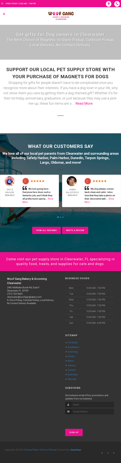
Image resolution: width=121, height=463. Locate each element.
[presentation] (82, 420)
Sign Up (74, 432)
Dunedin (77, 158)
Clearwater (74, 153)
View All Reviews (46, 230)
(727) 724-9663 (15, 294)
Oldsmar (57, 162)
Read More (84, 103)
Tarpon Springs (97, 158)
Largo (44, 162)
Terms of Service (48, 450)
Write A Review (75, 230)
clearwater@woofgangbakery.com (24, 297)
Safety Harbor (37, 158)
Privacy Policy (31, 450)
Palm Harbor (59, 158)
